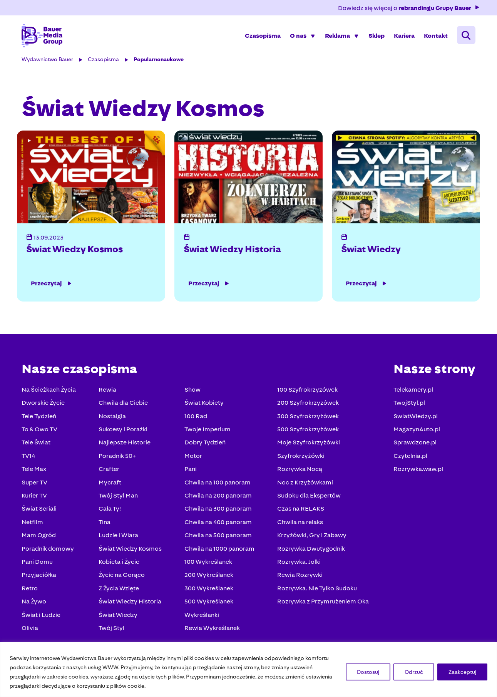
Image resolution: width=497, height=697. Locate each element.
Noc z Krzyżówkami (305, 483)
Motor (193, 457)
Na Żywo (34, 602)
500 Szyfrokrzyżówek (307, 430)
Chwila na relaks (300, 523)
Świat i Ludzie (41, 616)
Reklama (337, 36)
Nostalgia (112, 417)
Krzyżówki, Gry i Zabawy (311, 536)
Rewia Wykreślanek (212, 629)
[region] (248, 669)
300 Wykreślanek (208, 589)
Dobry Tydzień (205, 443)
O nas (297, 36)
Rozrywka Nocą (299, 470)
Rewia (108, 390)
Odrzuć (414, 672)
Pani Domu (38, 562)
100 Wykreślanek (208, 562)
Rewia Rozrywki (299, 576)
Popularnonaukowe (159, 61)
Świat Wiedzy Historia (232, 250)
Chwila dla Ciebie (123, 404)
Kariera (403, 36)
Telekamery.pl (413, 390)
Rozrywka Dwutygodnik (311, 549)
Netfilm (33, 523)
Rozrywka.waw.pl (418, 470)
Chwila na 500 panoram (218, 536)
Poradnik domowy (48, 549)
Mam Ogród (39, 536)
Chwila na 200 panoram (218, 496)
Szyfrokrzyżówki (300, 457)
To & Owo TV (40, 430)
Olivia (30, 629)
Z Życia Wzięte (119, 589)
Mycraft (110, 483)
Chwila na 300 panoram (218, 510)
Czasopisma (262, 36)
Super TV (35, 483)
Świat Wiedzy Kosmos (75, 250)
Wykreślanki (201, 616)
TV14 (29, 457)
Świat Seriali (39, 510)
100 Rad (195, 417)
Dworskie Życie (43, 404)
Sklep (376, 36)
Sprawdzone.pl (414, 443)
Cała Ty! (110, 510)
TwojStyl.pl (409, 404)
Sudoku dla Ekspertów (308, 496)
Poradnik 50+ (117, 457)
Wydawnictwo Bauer (48, 61)
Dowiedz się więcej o (409, 8)
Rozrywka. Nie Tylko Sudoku (316, 589)
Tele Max (34, 470)
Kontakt (435, 36)
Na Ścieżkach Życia (49, 390)
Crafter (109, 470)
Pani (190, 470)
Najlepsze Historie (125, 443)
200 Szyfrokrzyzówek (307, 404)
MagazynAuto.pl (416, 430)
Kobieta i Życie (119, 562)
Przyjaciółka (39, 576)
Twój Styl (112, 629)
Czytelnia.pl (410, 457)
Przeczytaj (52, 284)
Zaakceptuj (462, 672)
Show (192, 390)
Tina (105, 523)
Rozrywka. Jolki (298, 562)
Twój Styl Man (118, 496)
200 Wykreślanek (208, 576)
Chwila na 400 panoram (218, 523)
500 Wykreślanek (208, 602)
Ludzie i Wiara (119, 536)
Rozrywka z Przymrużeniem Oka (322, 602)
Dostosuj (368, 672)
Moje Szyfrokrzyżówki (308, 443)
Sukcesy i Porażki (123, 430)
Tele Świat (36, 443)
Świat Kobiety (204, 404)
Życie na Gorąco (122, 576)
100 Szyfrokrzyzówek (307, 390)
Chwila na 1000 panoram (219, 549)
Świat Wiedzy (371, 250)
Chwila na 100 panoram (217, 483)
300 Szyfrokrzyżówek (307, 417)
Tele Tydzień (39, 417)
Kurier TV (35, 496)
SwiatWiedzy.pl (415, 417)
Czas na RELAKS (300, 510)
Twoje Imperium (207, 430)
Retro (30, 589)
